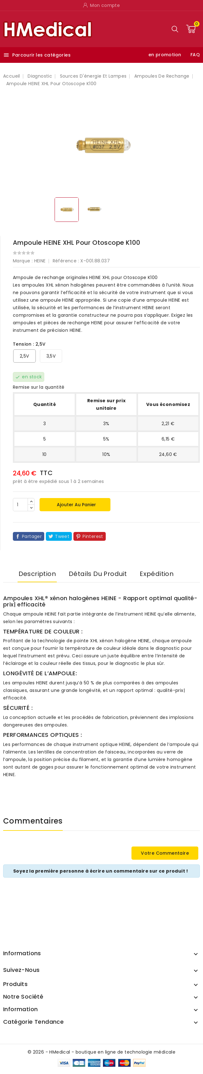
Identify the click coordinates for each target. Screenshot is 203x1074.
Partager (32, 536)
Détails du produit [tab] (98, 573)
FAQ (195, 55)
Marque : (23, 261)
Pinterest (93, 536)
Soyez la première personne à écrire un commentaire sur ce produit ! (100, 871)
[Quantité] (20, 504)
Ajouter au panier (76, 504)
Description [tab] (37, 573)
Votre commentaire (165, 853)
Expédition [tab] (157, 573)
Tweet (62, 536)
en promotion (164, 55)
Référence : (66, 261)
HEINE (40, 261)
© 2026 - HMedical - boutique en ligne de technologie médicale (101, 1052)
